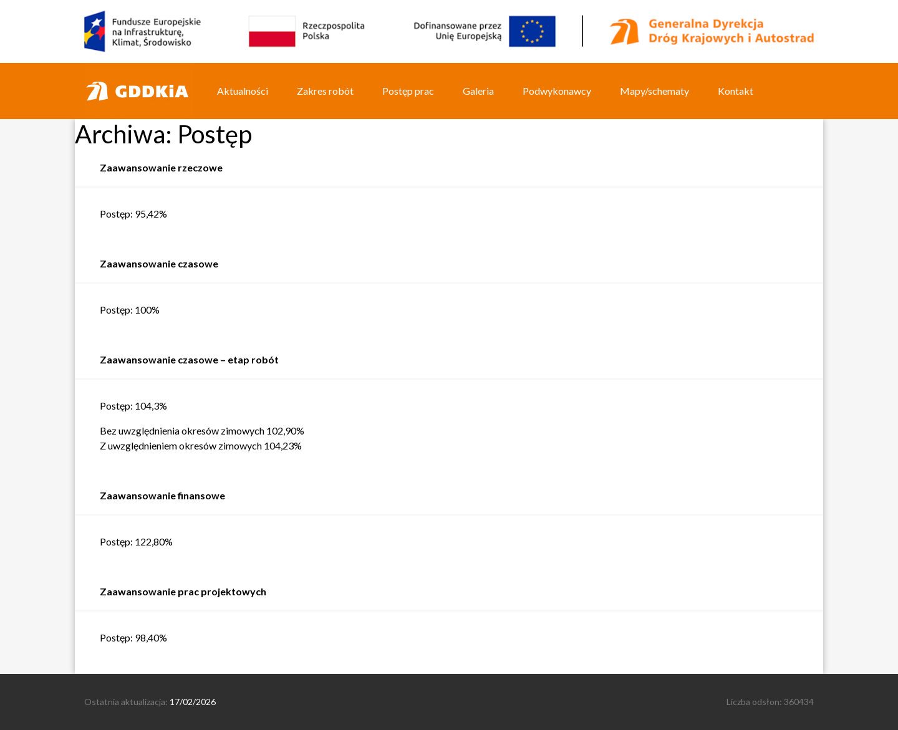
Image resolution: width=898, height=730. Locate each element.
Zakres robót (325, 91)
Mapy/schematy (654, 91)
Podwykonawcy (557, 91)
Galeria (478, 91)
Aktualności (242, 91)
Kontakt (735, 91)
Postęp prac (408, 91)
